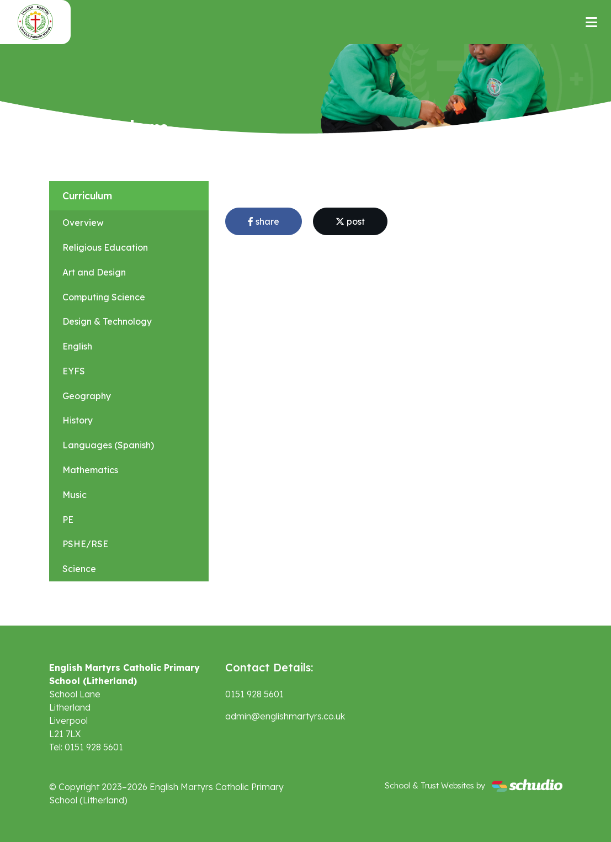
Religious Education (105, 247)
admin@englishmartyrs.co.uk (285, 716)
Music (74, 494)
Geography (86, 395)
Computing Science (103, 297)
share (263, 221)
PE (67, 519)
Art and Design (94, 272)
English (77, 346)
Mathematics (90, 469)
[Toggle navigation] (591, 22)
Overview (83, 222)
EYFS (73, 371)
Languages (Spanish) (108, 445)
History (77, 420)
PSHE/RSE (85, 543)
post (350, 221)
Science (79, 568)
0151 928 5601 (254, 694)
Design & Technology (107, 321)
